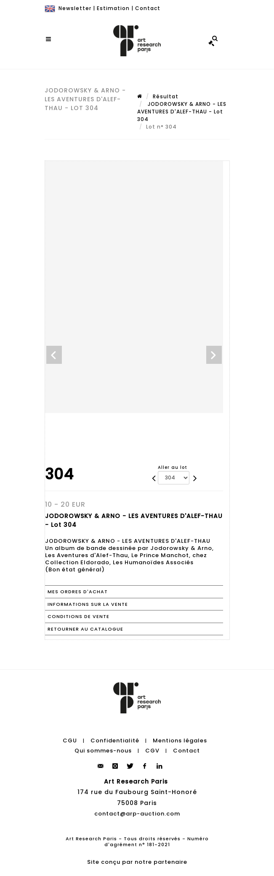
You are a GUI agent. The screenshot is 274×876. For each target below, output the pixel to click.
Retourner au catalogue (85, 629)
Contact (147, 8)
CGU (70, 740)
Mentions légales (180, 740)
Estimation (113, 8)
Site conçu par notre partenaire (137, 862)
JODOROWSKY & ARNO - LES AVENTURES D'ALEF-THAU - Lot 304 (181, 111)
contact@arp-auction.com (137, 814)
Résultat (165, 96)
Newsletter (75, 8)
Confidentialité (114, 740)
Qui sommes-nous (103, 751)
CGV (152, 751)
